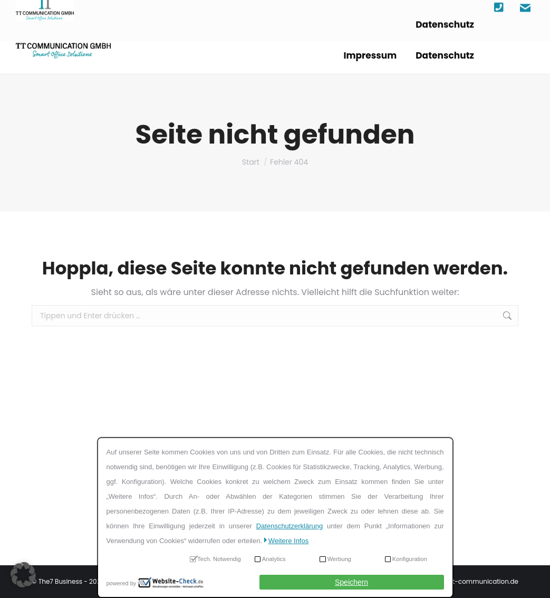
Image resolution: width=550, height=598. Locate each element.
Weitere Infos (288, 541)
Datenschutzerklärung (289, 526)
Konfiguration (409, 559)
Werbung (339, 559)
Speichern (351, 582)
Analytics (274, 559)
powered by (122, 583)
